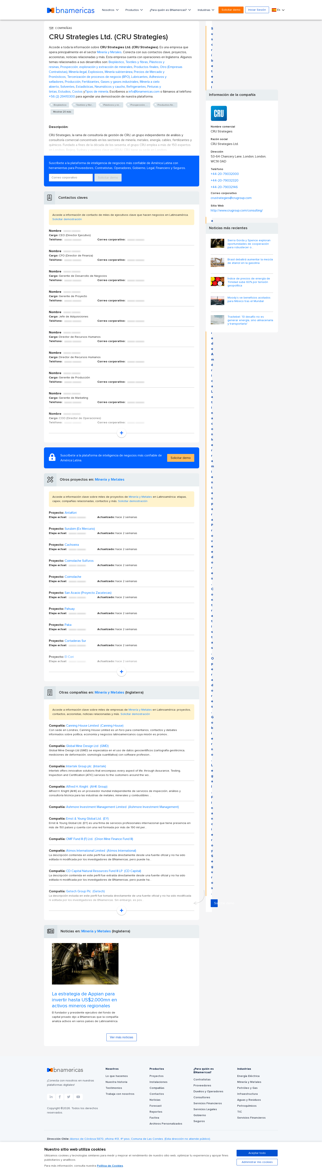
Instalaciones (158, 1082)
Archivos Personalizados (166, 1123)
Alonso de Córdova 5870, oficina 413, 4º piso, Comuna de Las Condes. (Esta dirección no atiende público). (140, 1138)
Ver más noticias (121, 1037)
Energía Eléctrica (248, 1076)
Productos (132, 10)
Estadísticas (84, 86)
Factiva (154, 1117)
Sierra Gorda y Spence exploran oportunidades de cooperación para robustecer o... (249, 244)
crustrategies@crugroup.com (231, 198)
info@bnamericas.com (144, 91)
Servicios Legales (205, 1109)
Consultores (201, 1097)
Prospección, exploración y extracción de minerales (96, 67)
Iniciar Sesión (257, 9)
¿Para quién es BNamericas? (168, 10)
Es (276, 10)
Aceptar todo (257, 1153)
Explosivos (95, 72)
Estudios (64, 91)
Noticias (155, 1099)
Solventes (67, 86)
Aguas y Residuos (249, 1099)
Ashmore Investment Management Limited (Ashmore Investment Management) (122, 807)
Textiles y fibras (136, 62)
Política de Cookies (110, 1165)
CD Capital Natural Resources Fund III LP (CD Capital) (103, 871)
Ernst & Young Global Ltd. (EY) (87, 818)
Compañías (157, 1088)
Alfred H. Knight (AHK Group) (86, 786)
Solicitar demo (231, 9)
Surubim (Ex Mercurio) (80, 528)
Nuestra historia (116, 1082)
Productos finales (146, 67)
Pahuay (70, 608)
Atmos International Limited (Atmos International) (101, 850)
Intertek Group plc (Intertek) (86, 766)
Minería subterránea (118, 72)
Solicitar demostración (67, 219)
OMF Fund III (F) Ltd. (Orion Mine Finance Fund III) (99, 839)
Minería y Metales (109, 52)
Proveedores (202, 1085)
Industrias (204, 10)
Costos (77, 91)
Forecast (156, 1105)
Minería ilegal (78, 72)
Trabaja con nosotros (120, 1094)
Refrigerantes (136, 86)
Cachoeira (72, 544)
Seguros (199, 1121)
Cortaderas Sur (75, 640)
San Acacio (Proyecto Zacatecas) (88, 592)
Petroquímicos (246, 1105)
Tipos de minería (96, 91)
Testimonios (114, 1088)
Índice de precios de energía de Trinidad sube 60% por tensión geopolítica (249, 282)
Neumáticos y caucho (110, 86)
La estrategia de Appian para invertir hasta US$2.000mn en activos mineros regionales (84, 999)
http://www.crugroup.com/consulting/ (237, 210)
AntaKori (71, 512)
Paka (68, 624)
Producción (72, 81)
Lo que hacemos (117, 1076)
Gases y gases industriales (119, 81)
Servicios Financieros (207, 1103)
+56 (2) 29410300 (62, 96)
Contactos (157, 1094)
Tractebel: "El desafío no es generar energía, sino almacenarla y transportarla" (250, 320)
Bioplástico (116, 62)
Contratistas (201, 1079)
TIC (239, 1111)
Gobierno (199, 1115)
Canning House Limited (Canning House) (94, 725)
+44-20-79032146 (224, 187)
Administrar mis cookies (257, 1162)
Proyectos (156, 1076)
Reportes (156, 1111)
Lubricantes (139, 76)
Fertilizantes (90, 81)
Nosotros (108, 10)
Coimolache (73, 576)
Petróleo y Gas (247, 1088)
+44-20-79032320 (224, 180)
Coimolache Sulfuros (79, 560)
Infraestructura (247, 1094)
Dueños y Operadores (208, 1091)
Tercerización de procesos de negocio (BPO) (98, 76)
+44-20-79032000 (225, 174)
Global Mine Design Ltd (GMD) (87, 746)
